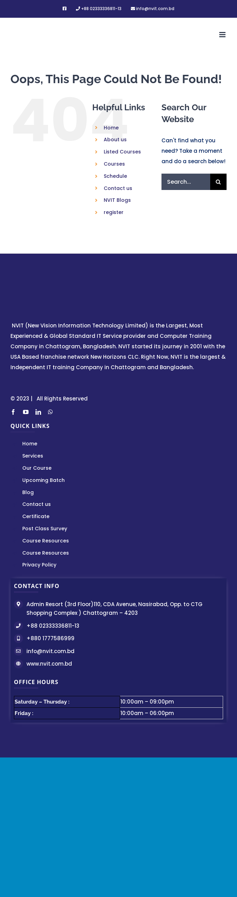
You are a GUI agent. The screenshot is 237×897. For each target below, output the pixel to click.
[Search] (218, 182)
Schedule (115, 176)
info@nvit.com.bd (50, 651)
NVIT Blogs (117, 200)
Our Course (37, 468)
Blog (28, 492)
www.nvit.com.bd (49, 663)
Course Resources (45, 540)
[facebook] (13, 412)
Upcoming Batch (43, 480)
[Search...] (185, 182)
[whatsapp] (50, 412)
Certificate (35, 516)
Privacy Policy (39, 564)
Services (32, 455)
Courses (114, 163)
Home (111, 127)
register (114, 212)
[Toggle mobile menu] (223, 34)
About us (115, 139)
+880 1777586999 (50, 638)
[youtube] (26, 412)
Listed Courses (122, 151)
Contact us (118, 188)
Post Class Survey (44, 528)
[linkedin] (38, 412)
